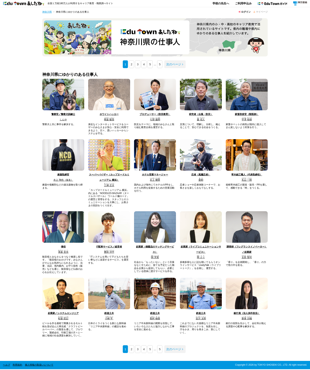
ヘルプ (6, 365)
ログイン (245, 11)
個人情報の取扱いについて (39, 365)
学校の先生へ (221, 3)
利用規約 (17, 365)
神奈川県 (47, 11)
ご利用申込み (243, 3)
